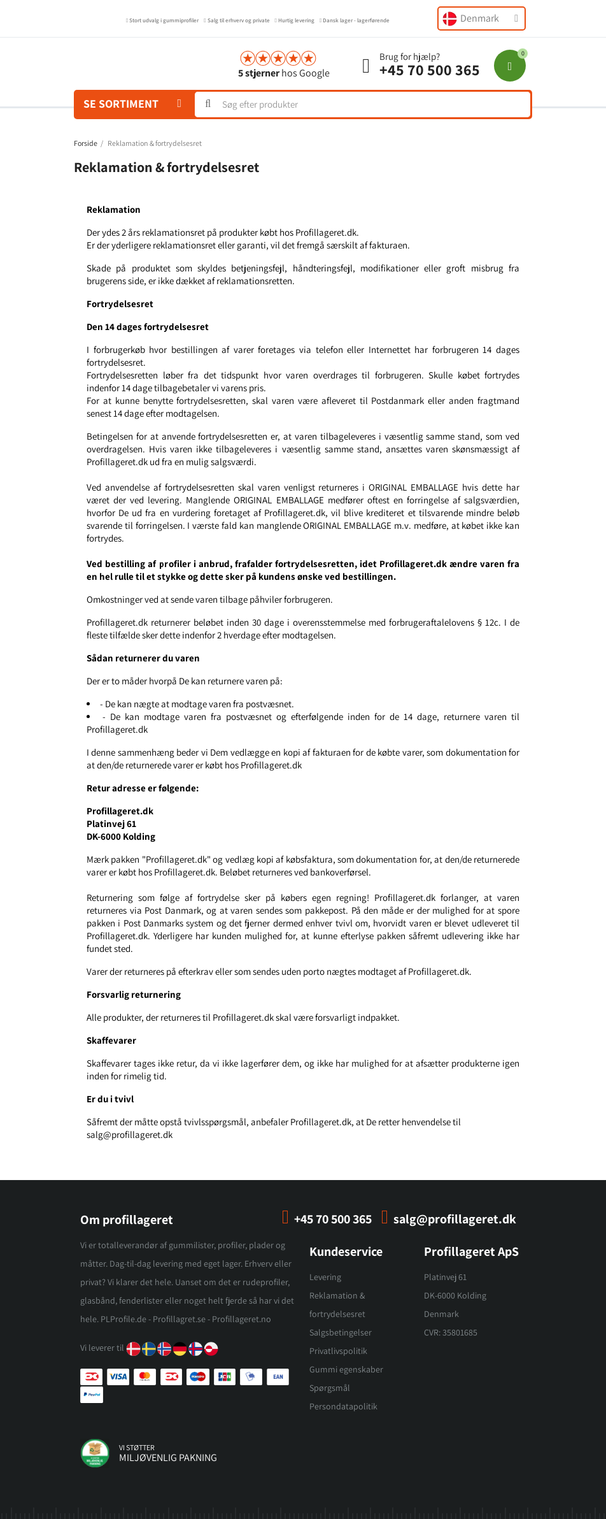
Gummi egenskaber (346, 1369)
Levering (325, 1277)
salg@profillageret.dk (454, 1219)
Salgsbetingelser (340, 1332)
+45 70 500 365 (429, 69)
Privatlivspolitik (338, 1351)
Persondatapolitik (343, 1406)
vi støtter (137, 1447)
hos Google (284, 73)
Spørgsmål (329, 1387)
